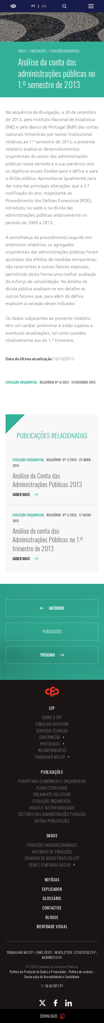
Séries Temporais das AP (50, 865)
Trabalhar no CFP (49, 757)
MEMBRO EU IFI (52, 957)
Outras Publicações (52, 821)
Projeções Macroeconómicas (52, 845)
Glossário (52, 898)
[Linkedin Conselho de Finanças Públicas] (65, 1003)
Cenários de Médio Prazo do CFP (52, 858)
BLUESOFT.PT (54, 985)
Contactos (52, 908)
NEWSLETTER (63, 952)
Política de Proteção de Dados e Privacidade (38, 971)
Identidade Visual (52, 926)
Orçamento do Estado (52, 794)
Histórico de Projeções (52, 852)
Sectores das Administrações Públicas (52, 814)
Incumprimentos (52, 750)
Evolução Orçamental (65, 51)
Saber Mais (25, 494)
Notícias (52, 879)
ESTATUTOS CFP (85, 952)
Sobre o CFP (52, 717)
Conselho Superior (52, 724)
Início (22, 51)
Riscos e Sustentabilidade (52, 808)
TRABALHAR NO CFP (20, 952)
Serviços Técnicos (52, 731)
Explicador (52, 889)
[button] (91, 6)
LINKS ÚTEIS (43, 952)
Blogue (51, 917)
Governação (49, 737)
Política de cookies (81, 971)
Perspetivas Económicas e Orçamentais (52, 781)
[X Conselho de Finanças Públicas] (39, 1003)
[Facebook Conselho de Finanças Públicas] (52, 1003)
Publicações (37, 51)
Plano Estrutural (52, 788)
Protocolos (50, 744)
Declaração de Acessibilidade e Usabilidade (51, 976)
